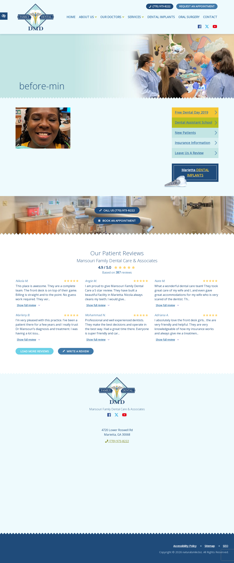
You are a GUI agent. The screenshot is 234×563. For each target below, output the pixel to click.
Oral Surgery (188, 17)
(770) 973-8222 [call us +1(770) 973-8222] (159, 6)
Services (136, 17)
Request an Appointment (197, 6)
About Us (88, 17)
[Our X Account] (207, 26)
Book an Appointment (117, 220)
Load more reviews (34, 351)
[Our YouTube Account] (215, 26)
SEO (225, 546)
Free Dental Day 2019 (191, 112)
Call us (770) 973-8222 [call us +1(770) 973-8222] (117, 210)
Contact (210, 17)
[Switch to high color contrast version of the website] (3, 16)
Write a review (76, 351)
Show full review (26, 305)
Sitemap (210, 546)
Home (71, 17)
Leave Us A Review (189, 153)
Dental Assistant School (193, 122)
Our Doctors (112, 17)
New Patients (185, 132)
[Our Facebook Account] (199, 26)
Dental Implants (161, 17)
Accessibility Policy (185, 546)
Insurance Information (192, 143)
